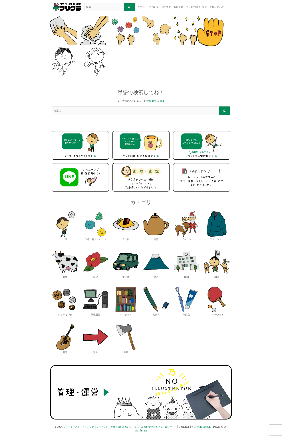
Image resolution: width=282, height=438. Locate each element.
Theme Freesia (202, 426)
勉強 (154, 100)
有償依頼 (178, 7)
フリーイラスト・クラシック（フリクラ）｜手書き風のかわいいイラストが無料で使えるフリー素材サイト (120, 426)
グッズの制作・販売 (196, 7)
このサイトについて (148, 7)
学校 (148, 100)
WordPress (141, 430)
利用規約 (166, 7)
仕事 (162, 100)
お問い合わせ (217, 7)
